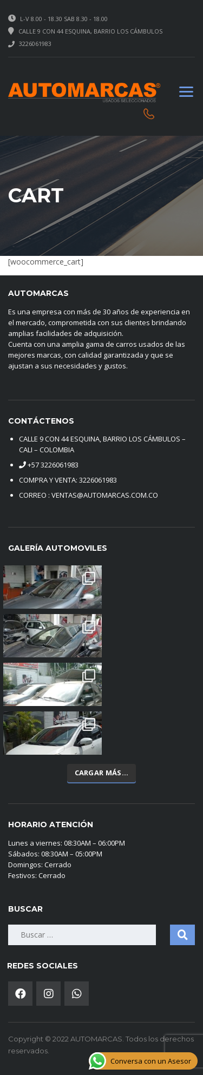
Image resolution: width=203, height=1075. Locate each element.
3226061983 (35, 43)
